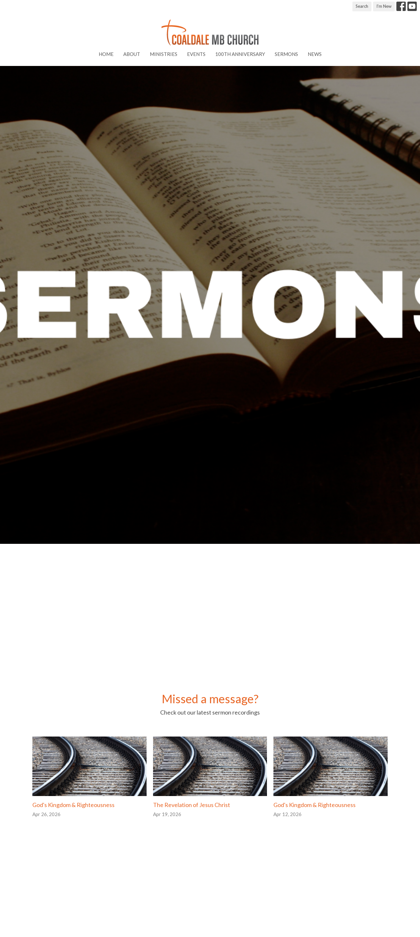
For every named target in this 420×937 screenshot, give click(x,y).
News (315, 54)
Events (196, 54)
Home (106, 54)
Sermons (286, 54)
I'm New (384, 6)
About (131, 54)
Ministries (163, 54)
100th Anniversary (240, 54)
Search (362, 6)
